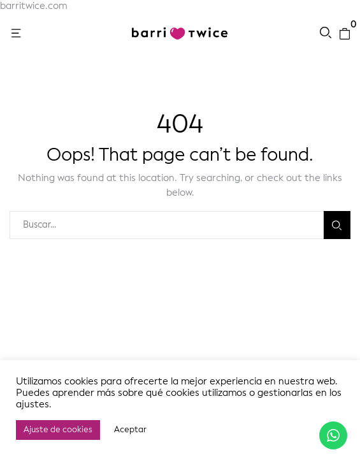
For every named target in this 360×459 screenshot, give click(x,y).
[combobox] (167, 225)
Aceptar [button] (130, 430)
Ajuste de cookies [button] (58, 430)
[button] (17, 33)
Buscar (337, 225)
